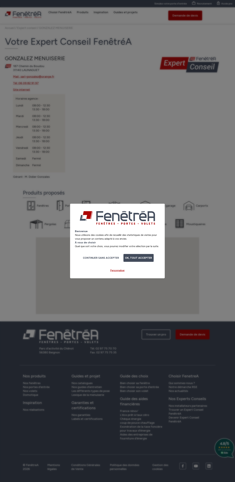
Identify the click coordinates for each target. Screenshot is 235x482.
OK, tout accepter (138, 257)
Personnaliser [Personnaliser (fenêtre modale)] (117, 270)
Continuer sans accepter (101, 257)
